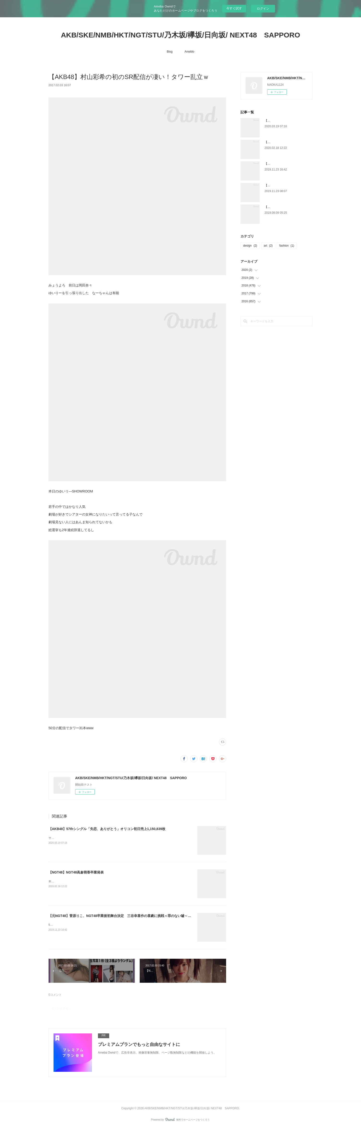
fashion (286, 245)
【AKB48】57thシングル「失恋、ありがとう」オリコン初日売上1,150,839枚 (106, 829)
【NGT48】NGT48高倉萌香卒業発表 (76, 872)
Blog (170, 51)
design (250, 245)
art (268, 245)
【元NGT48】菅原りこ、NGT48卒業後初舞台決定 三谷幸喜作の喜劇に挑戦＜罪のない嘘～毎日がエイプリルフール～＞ (139, 916)
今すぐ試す (234, 8)
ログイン (263, 8)
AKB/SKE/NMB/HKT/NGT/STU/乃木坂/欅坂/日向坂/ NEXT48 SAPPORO (180, 35)
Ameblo (189, 51)
